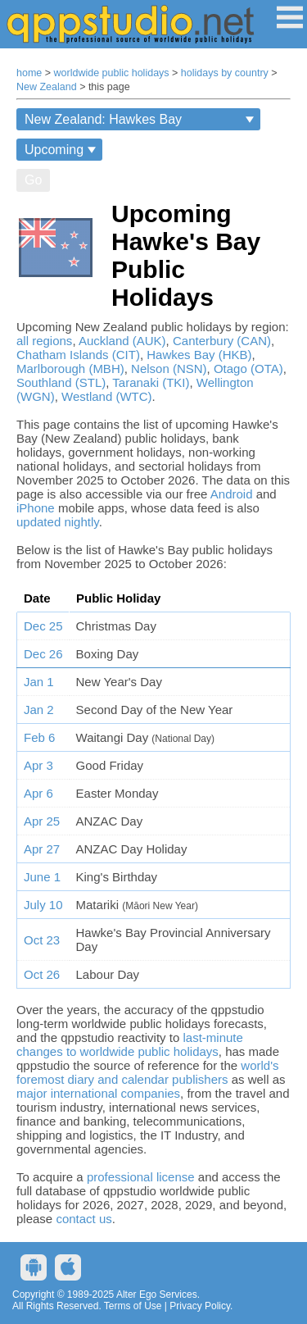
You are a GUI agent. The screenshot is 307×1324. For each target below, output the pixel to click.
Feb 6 (39, 737)
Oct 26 (42, 974)
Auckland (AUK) (122, 341)
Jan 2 (39, 710)
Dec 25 (43, 626)
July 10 (43, 905)
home (29, 73)
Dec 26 (43, 654)
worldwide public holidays (111, 73)
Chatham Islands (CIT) (78, 355)
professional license (141, 1177)
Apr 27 (42, 849)
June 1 (42, 877)
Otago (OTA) (248, 368)
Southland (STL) (61, 382)
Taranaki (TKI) (150, 382)
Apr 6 (38, 793)
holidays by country (225, 73)
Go (33, 180)
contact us (83, 1219)
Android (231, 494)
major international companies (98, 1093)
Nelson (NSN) (169, 368)
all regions (44, 341)
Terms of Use (133, 1306)
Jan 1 (39, 682)
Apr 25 (42, 821)
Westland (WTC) (106, 396)
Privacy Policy (199, 1306)
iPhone (35, 508)
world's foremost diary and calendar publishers (147, 1072)
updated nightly (57, 522)
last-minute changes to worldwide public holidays (129, 1044)
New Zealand (46, 87)
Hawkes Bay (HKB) (199, 355)
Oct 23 (42, 940)
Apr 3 (38, 765)
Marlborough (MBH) (70, 368)
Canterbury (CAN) (222, 341)
